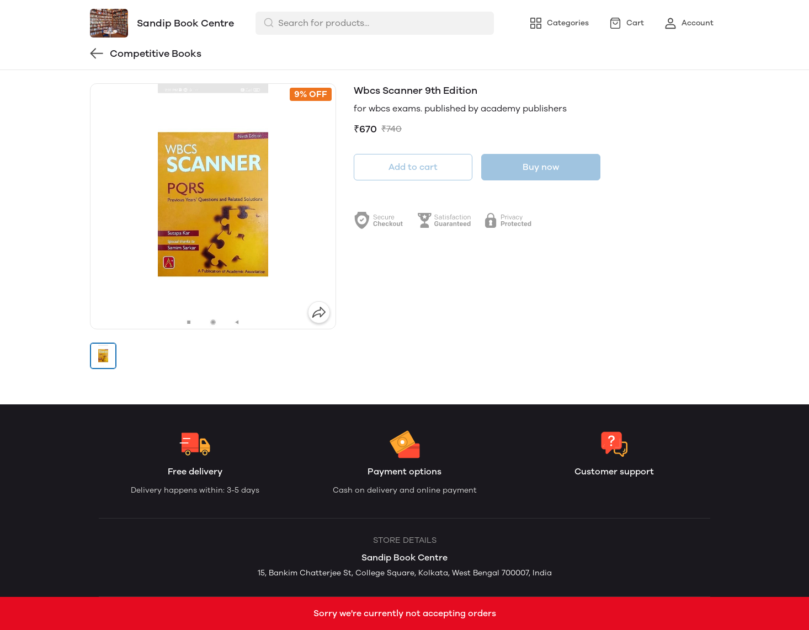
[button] (103, 356)
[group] (213, 206)
